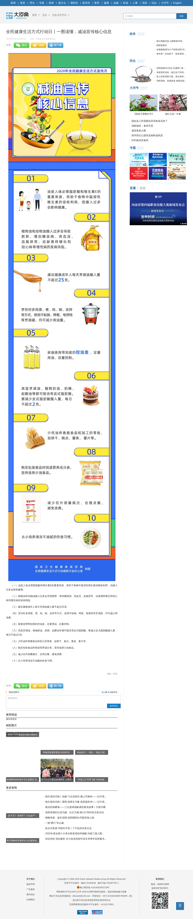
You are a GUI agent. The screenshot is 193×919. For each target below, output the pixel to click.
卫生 (44, 15)
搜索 (182, 16)
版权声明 (30, 884)
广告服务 (30, 889)
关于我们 (30, 879)
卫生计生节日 (59, 15)
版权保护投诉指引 (160, 888)
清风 (144, 3)
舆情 (51, 3)
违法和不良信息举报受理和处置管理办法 (92, 900)
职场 (125, 3)
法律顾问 (30, 899)
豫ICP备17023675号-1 (108, 883)
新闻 (13, 3)
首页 (34, 15)
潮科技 (74, 3)
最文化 (62, 3)
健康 (106, 3)
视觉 (22, 3)
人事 (135, 3)
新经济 (86, 3)
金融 (116, 3)
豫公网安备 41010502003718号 (93, 887)
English (177, 3)
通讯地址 (30, 894)
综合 (154, 3)
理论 (32, 3)
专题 (41, 3)
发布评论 (114, 706)
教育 (97, 3)
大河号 (165, 3)
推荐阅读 (11, 714)
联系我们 (160, 879)
